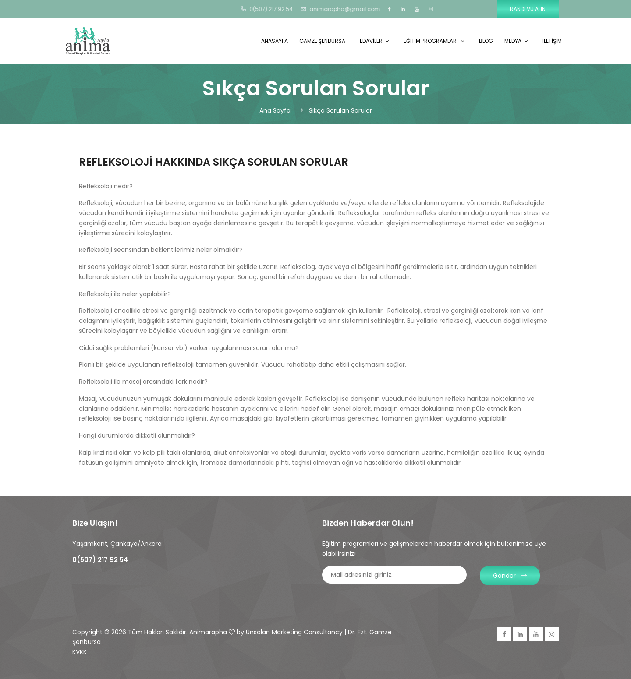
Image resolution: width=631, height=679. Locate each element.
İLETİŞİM (552, 41)
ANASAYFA (274, 41)
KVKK (79, 651)
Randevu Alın (528, 9)
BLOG (486, 41)
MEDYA (512, 41)
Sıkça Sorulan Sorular (340, 110)
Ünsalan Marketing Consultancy (294, 632)
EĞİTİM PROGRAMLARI (431, 41)
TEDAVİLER (370, 41)
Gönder (510, 575)
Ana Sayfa (275, 110)
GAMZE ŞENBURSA (322, 41)
